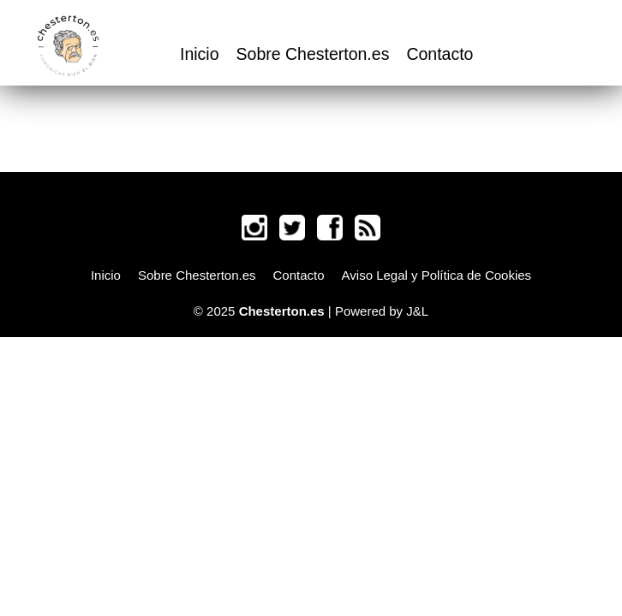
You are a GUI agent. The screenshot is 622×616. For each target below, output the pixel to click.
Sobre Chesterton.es (313, 53)
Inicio (199, 53)
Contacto (439, 53)
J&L (417, 311)
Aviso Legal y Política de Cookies (437, 275)
